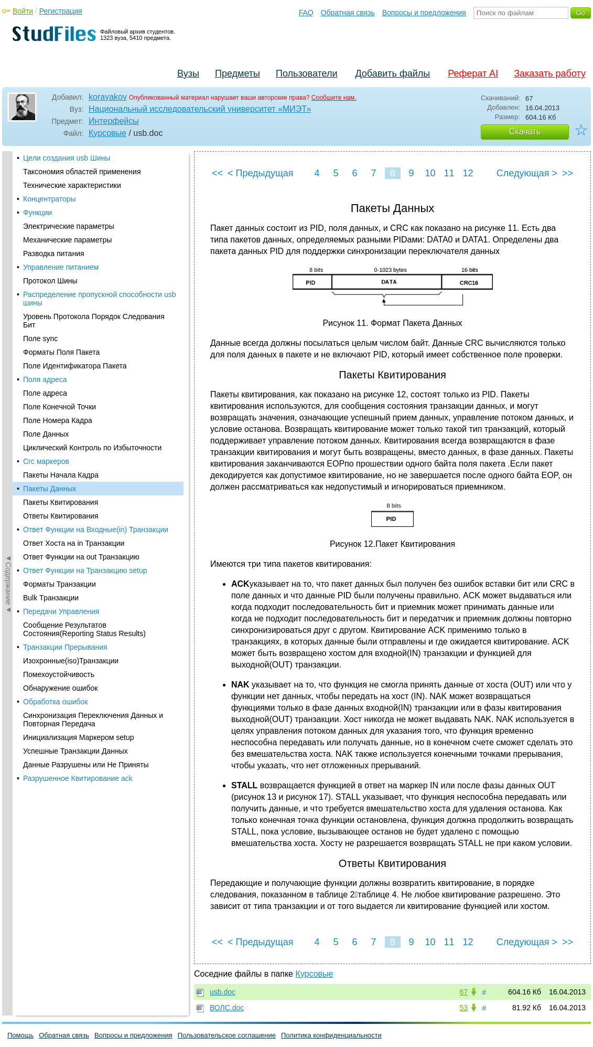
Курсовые (107, 133)
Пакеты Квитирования (60, 235)
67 (463, 992)
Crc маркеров (46, 195)
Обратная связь (348, 12)
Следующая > (527, 173)
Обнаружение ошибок (60, 421)
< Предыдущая (261, 173)
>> (567, 173)
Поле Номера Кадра (57, 154)
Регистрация (60, 11)
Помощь (20, 1035)
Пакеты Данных (50, 222)
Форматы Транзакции (59, 317)
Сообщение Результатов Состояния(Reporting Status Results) (84, 362)
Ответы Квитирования (61, 249)
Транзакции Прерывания (65, 380)
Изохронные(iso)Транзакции (70, 394)
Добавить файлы (392, 73)
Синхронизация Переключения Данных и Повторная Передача (93, 453)
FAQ (306, 12)
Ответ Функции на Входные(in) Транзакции (95, 263)
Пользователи (306, 73)
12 (467, 173)
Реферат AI (473, 73)
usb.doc (222, 992)
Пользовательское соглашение (227, 1035)
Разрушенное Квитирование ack (78, 511)
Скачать (525, 131)
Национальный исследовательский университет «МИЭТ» (200, 108)
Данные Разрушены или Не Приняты (86, 498)
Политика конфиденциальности (331, 1035)
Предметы (237, 73)
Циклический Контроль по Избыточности (92, 181)
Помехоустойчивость (58, 408)
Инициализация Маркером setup (78, 471)
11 (449, 173)
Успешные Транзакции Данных (75, 484)
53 (463, 1007)
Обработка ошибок (55, 435)
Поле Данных (46, 167)
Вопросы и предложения (424, 12)
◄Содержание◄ (8, 335)
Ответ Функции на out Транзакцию (81, 290)
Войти (23, 11)
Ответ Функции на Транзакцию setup (85, 304)
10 (430, 173)
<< (217, 173)
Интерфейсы (114, 121)
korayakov (108, 96)
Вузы (188, 73)
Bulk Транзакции (51, 331)
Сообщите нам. (334, 97)
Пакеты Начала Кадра (61, 208)
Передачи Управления (61, 345)
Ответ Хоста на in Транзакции (73, 276)
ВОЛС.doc (227, 1007)
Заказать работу (550, 73)
